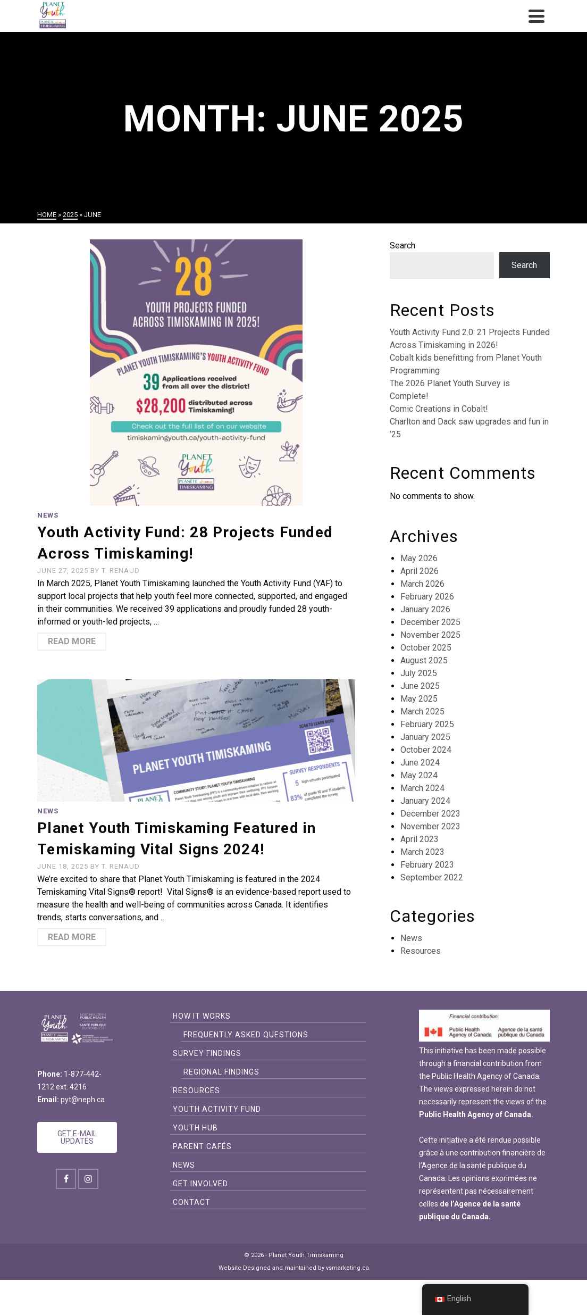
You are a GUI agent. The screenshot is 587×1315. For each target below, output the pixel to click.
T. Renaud (121, 571)
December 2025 (430, 622)
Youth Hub (195, 1127)
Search (402, 245)
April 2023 (419, 839)
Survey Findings (207, 1053)
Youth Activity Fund (217, 1109)
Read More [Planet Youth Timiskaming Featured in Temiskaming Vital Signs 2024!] (72, 937)
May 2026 (419, 558)
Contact (192, 1202)
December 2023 (430, 814)
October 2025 (425, 648)
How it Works (202, 1016)
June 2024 (420, 763)
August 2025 (424, 660)
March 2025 (422, 711)
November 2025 (430, 635)
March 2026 (422, 584)
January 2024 (425, 801)
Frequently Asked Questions (245, 1034)
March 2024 (422, 788)
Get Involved (200, 1183)
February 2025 (427, 724)
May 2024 (419, 775)
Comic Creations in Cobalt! (439, 409)
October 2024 (425, 750)
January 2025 (425, 737)
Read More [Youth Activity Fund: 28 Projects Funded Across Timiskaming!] (72, 641)
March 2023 (422, 852)
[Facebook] (66, 1179)
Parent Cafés (202, 1146)
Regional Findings (221, 1072)
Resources (420, 951)
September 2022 (431, 877)
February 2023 (427, 865)
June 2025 (420, 686)
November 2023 (430, 826)
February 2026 (427, 597)
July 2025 (418, 673)
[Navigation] (536, 16)
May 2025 (419, 699)
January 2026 (425, 609)
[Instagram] (88, 1179)
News (47, 515)
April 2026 (419, 571)
